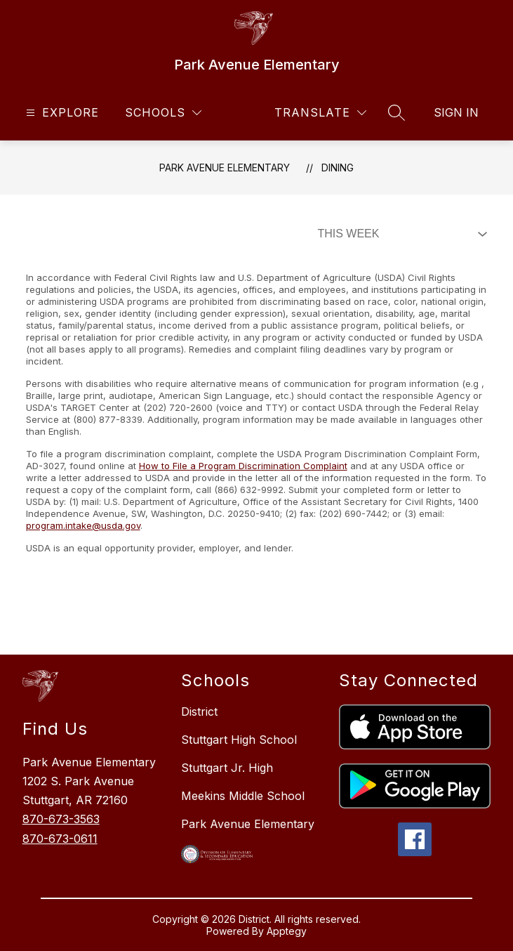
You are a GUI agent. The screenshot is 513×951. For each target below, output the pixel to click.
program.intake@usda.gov (83, 525)
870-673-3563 (61, 819)
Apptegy (287, 931)
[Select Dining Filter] (399, 234)
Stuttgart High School (239, 740)
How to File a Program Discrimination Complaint (243, 465)
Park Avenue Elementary (224, 167)
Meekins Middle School (243, 796)
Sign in (456, 112)
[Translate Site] (320, 113)
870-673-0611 (60, 839)
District (199, 711)
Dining (337, 167)
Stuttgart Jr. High (227, 768)
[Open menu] (60, 113)
